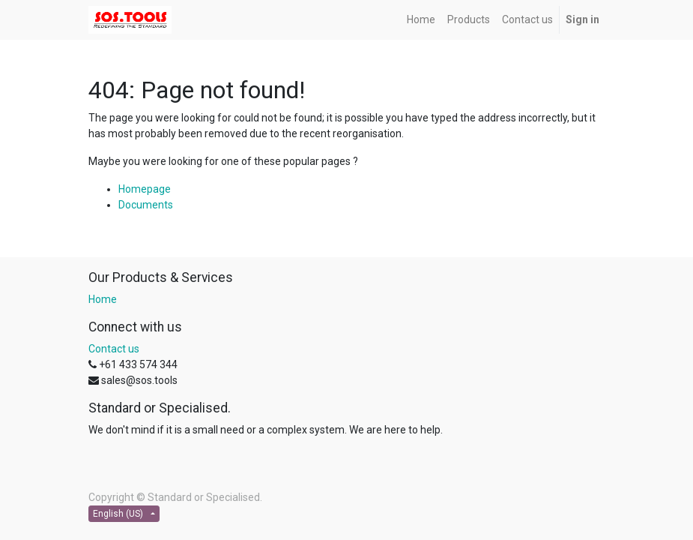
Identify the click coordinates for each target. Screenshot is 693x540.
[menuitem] (421, 20)
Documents (145, 205)
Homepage (144, 189)
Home (102, 299)
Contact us (113, 349)
